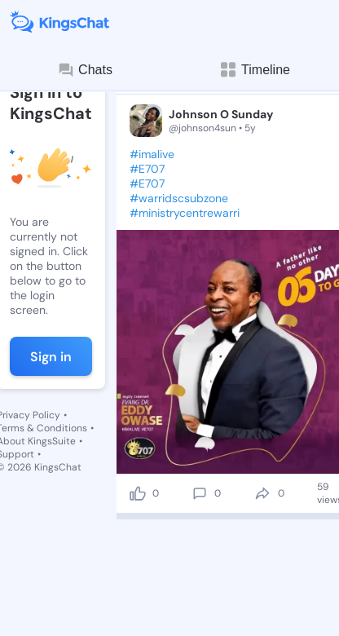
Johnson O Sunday (221, 114)
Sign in (51, 356)
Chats (84, 70)
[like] (138, 493)
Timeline (254, 70)
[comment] (200, 493)
